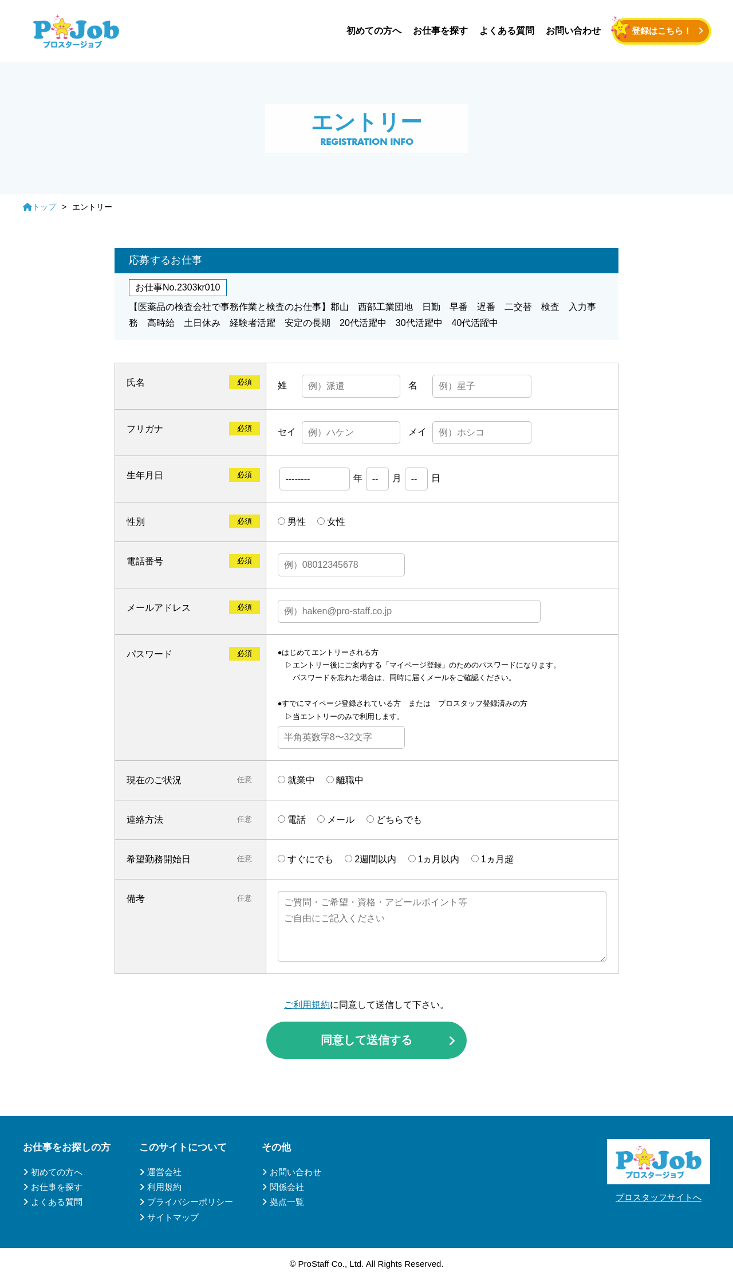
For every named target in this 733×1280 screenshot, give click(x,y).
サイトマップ (173, 1217)
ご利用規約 (307, 1005)
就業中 (301, 780)
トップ (39, 206)
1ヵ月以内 (439, 859)
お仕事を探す (440, 31)
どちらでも (399, 819)
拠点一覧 (287, 1202)
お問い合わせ (573, 31)
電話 (296, 819)
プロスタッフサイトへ (659, 1197)
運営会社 (164, 1172)
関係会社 (287, 1187)
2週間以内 (375, 859)
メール (340, 819)
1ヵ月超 (497, 859)
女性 (336, 522)
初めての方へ (373, 31)
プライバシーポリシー (190, 1202)
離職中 (350, 780)
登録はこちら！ (662, 31)
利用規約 (164, 1187)
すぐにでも (310, 859)
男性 (296, 522)
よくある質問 (506, 31)
